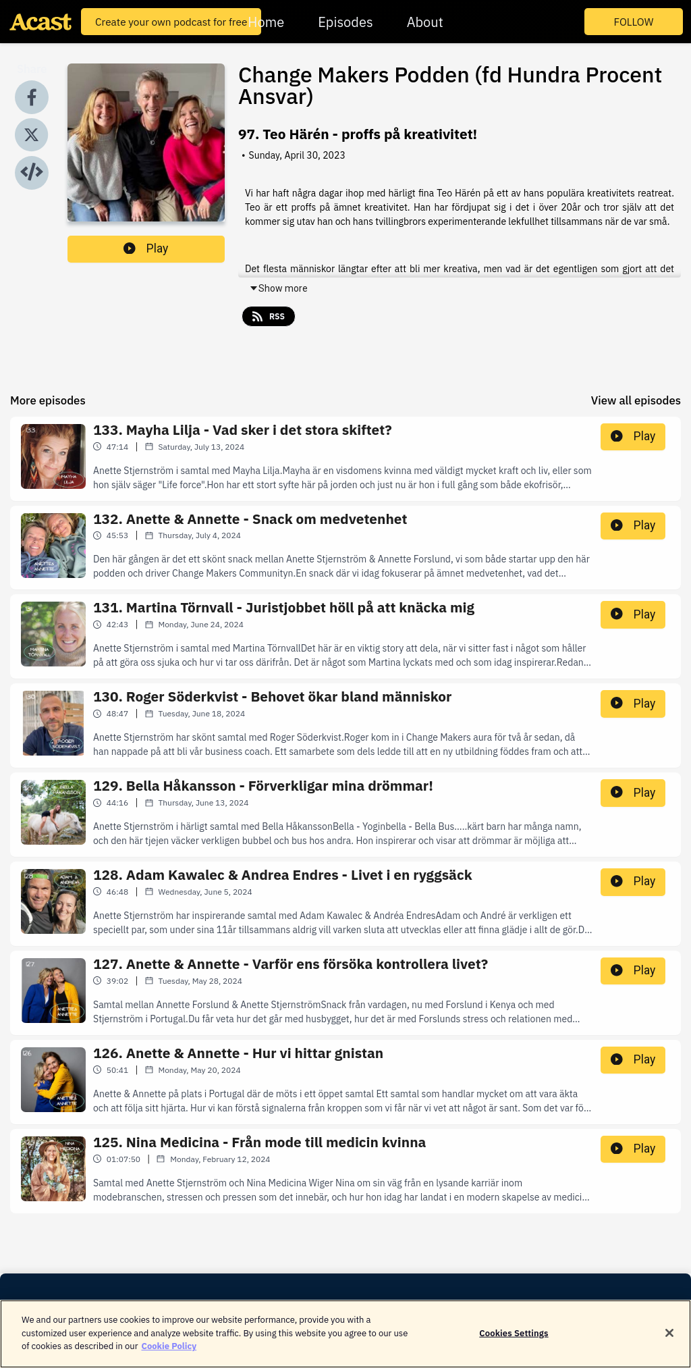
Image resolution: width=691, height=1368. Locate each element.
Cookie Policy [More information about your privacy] (168, 1353)
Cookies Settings (513, 1340)
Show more (278, 288)
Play (145, 248)
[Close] (669, 1340)
